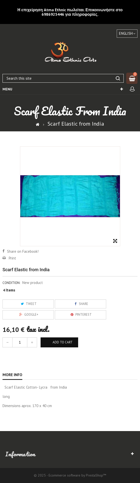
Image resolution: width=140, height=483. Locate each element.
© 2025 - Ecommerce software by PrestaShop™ (70, 475)
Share (80, 304)
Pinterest (80, 314)
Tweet (28, 304)
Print (12, 258)
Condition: (11, 283)
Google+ (28, 314)
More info (12, 374)
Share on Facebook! (23, 251)
